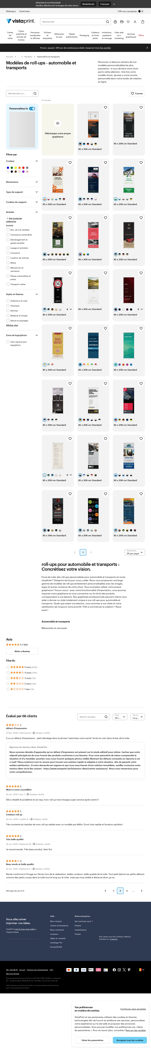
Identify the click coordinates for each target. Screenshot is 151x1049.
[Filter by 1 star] (8, 689)
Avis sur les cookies (136, 1030)
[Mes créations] (122, 21)
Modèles (28, 56)
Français (104, 4)
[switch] (133, 11)
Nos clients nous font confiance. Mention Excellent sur (115, 919)
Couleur (10, 161)
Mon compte (56, 921)
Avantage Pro (56, 942)
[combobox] (73, 21)
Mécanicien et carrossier (54, 628)
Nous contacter (57, 930)
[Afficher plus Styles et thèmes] (12, 325)
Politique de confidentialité (37, 970)
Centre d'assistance (59, 925)
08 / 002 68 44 (12, 970)
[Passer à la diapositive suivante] (147, 47)
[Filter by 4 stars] (8, 672)
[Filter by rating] (120, 717)
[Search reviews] (91, 716)
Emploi (78, 925)
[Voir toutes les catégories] (19, 220)
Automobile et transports (48, 56)
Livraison (54, 934)
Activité (10, 212)
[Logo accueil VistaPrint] (20, 21)
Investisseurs (81, 930)
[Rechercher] (107, 21)
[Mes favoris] (128, 21)
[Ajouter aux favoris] (105, 107)
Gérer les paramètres (92, 1040)
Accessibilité (56, 947)
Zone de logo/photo (16, 335)
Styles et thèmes (14, 294)
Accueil (9, 56)
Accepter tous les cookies (130, 1040)
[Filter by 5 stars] (8, 667)
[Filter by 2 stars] (8, 683)
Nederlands (88, 4)
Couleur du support (16, 202)
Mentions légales (12, 974)
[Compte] (135, 22)
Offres (141, 35)
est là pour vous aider (25, 929)
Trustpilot (103, 916)
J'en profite (105, 47)
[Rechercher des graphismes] (35, 93)
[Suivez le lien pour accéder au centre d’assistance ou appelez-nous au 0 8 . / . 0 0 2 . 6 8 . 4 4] (115, 22)
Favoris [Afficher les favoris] (137, 93)
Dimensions (12, 182)
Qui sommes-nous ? (84, 921)
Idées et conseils (58, 938)
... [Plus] (19, 57)
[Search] (106, 717)
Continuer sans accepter (133, 1009)
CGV (51, 970)
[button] (74, 552)
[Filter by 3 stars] (8, 678)
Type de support (14, 192)
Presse (78, 934)
